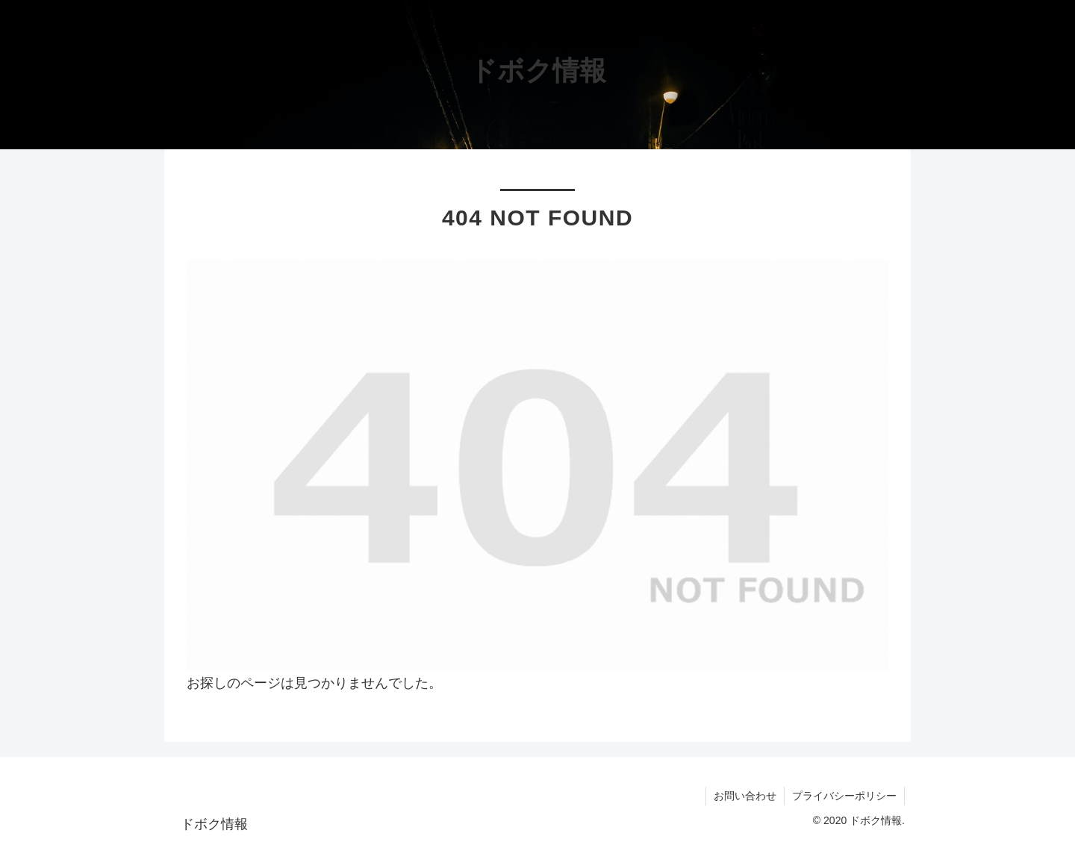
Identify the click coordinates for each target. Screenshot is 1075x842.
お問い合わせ (745, 796)
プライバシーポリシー (844, 796)
